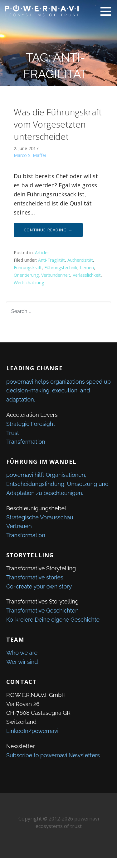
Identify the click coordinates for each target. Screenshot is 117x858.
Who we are (21, 652)
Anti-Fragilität (51, 260)
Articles (42, 252)
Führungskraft (28, 267)
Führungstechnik (60, 267)
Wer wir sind (22, 662)
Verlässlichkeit (87, 275)
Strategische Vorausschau (39, 517)
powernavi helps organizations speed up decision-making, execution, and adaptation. (58, 390)
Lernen (87, 267)
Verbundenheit (55, 275)
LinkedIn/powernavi (32, 731)
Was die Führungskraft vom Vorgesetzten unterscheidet (58, 124)
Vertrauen (19, 526)
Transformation (25, 441)
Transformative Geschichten (42, 610)
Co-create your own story (39, 586)
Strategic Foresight (30, 424)
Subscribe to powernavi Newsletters (53, 755)
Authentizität (80, 260)
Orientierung (26, 275)
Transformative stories (34, 577)
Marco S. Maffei (30, 155)
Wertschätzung (29, 282)
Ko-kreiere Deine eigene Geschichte (53, 619)
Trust (12, 433)
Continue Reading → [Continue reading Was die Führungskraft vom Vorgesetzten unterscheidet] (48, 230)
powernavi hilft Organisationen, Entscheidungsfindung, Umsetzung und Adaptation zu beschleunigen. (57, 484)
